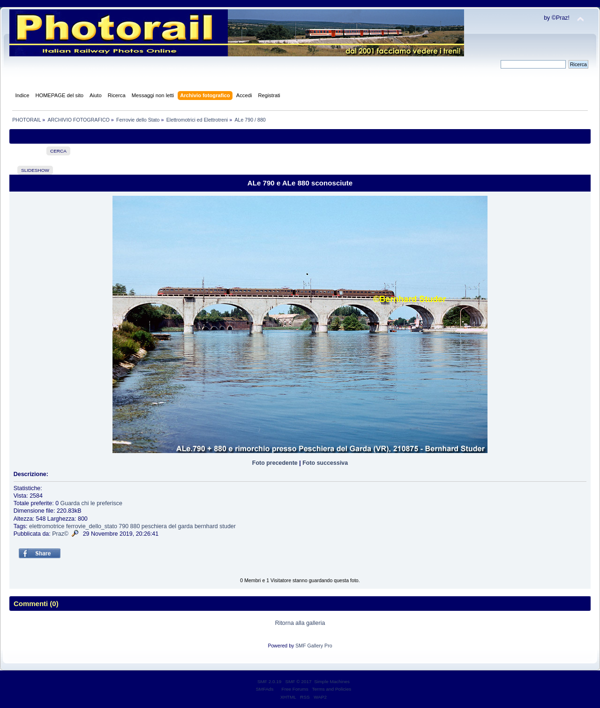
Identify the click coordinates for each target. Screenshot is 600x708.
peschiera (154, 526)
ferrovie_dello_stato (91, 526)
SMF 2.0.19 (269, 681)
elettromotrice (47, 526)
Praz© (60, 534)
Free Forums (295, 689)
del (172, 526)
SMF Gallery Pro (313, 645)
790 (123, 526)
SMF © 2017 (298, 681)
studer (227, 526)
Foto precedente (275, 463)
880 (135, 526)
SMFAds (265, 689)
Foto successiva (325, 463)
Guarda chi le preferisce (91, 503)
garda (185, 526)
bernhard (206, 526)
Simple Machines (332, 681)
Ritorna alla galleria (300, 623)
